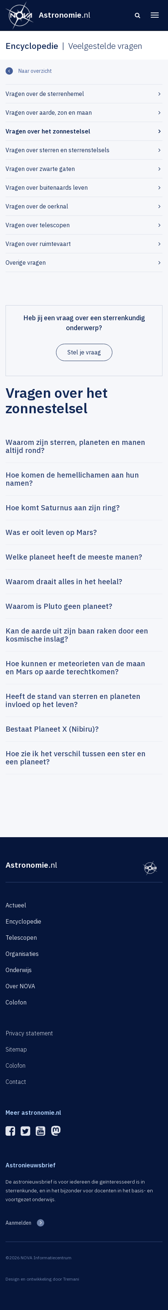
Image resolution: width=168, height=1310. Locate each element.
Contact (16, 1081)
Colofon (16, 1002)
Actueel (16, 905)
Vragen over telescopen (38, 225)
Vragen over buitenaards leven (47, 187)
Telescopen (21, 937)
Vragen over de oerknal (37, 206)
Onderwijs (19, 970)
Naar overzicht (35, 71)
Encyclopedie (23, 921)
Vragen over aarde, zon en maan (49, 112)
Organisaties (22, 953)
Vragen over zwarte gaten (40, 168)
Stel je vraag (84, 352)
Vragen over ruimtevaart (38, 243)
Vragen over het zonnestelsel (48, 131)
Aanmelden (18, 1223)
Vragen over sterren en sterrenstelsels (57, 150)
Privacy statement (29, 1033)
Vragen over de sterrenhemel (45, 93)
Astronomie (31, 865)
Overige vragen (26, 262)
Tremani (71, 1279)
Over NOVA (20, 986)
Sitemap (16, 1049)
